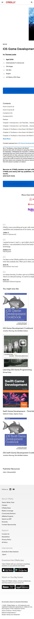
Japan (4, 554)
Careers (4, 505)
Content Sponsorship (9, 525)
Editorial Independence (9, 612)
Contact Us (5, 534)
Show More (6, 139)
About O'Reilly (7, 499)
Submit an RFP (6, 519)
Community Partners (9, 513)
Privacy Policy (6, 539)
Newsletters (6, 537)
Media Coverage (7, 511)
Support (5, 530)
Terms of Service (6, 610)
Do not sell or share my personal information (15, 602)
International (7, 548)
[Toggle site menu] (2, 2)
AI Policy (4, 542)
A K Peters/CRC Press (13, 77)
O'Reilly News (6, 508)
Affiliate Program (7, 516)
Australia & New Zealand (10, 552)
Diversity (5, 522)
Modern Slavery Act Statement (11, 614)
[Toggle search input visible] (31, 2)
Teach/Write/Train (8, 502)
